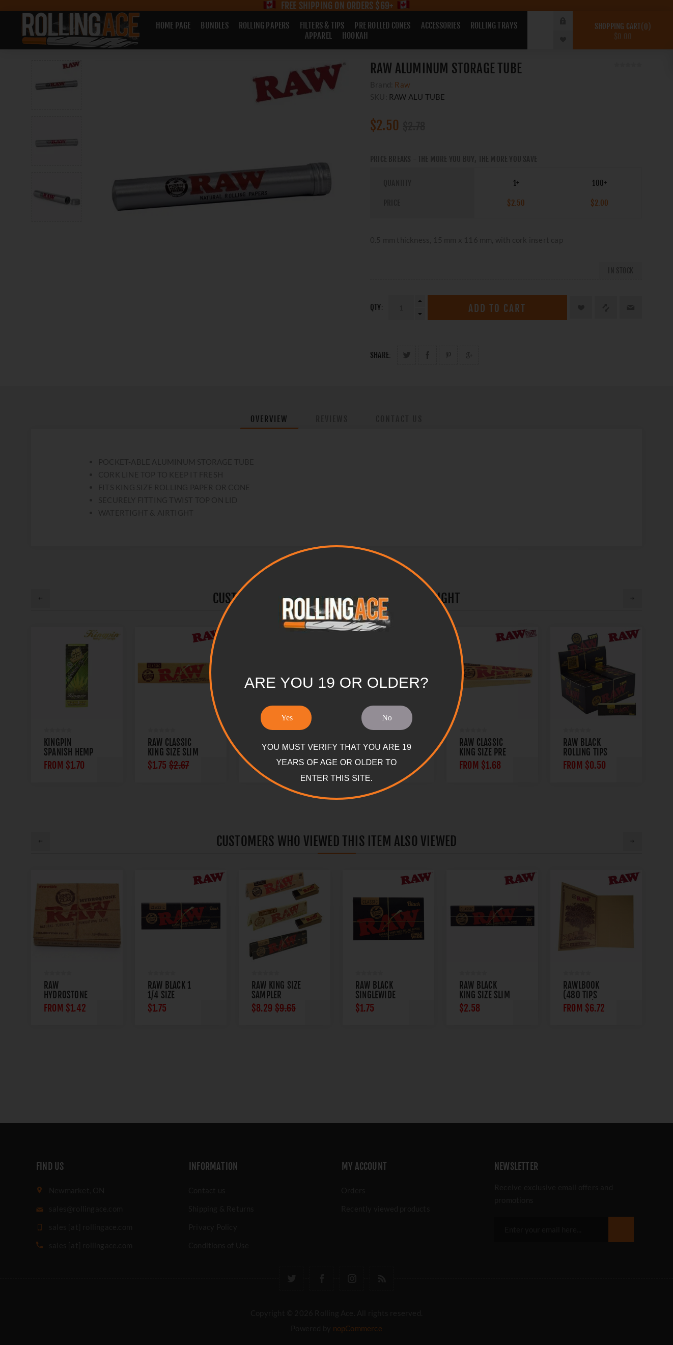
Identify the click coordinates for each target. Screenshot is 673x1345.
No (387, 717)
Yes (287, 717)
